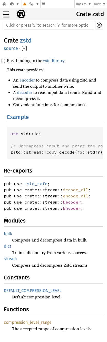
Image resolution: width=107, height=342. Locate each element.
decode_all (76, 189)
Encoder (72, 208)
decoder (24, 92)
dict (7, 246)
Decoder (72, 202)
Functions (16, 309)
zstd (26, 40)
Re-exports (18, 170)
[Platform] (34, 4)
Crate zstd (90, 14)
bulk (8, 233)
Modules (14, 220)
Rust (97, 4)
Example (18, 117)
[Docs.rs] (4, 4)
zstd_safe (35, 183)
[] (24, 48)
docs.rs (81, 4)
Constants (17, 277)
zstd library (53, 60)
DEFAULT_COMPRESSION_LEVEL (33, 290)
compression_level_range (28, 322)
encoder (27, 80)
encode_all (76, 195)
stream (10, 258)
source (11, 48)
